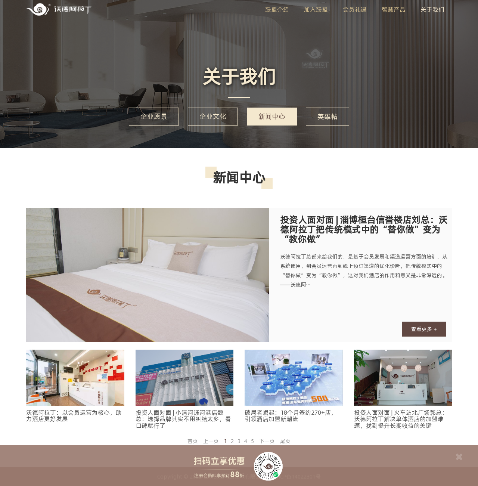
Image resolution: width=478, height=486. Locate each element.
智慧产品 (394, 9)
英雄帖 (327, 116)
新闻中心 (271, 116)
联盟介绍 (277, 9)
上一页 (211, 441)
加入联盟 (316, 9)
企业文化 (212, 116)
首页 (192, 441)
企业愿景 (153, 116)
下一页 (267, 441)
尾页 (285, 441)
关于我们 (432, 9)
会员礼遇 (355, 9)
